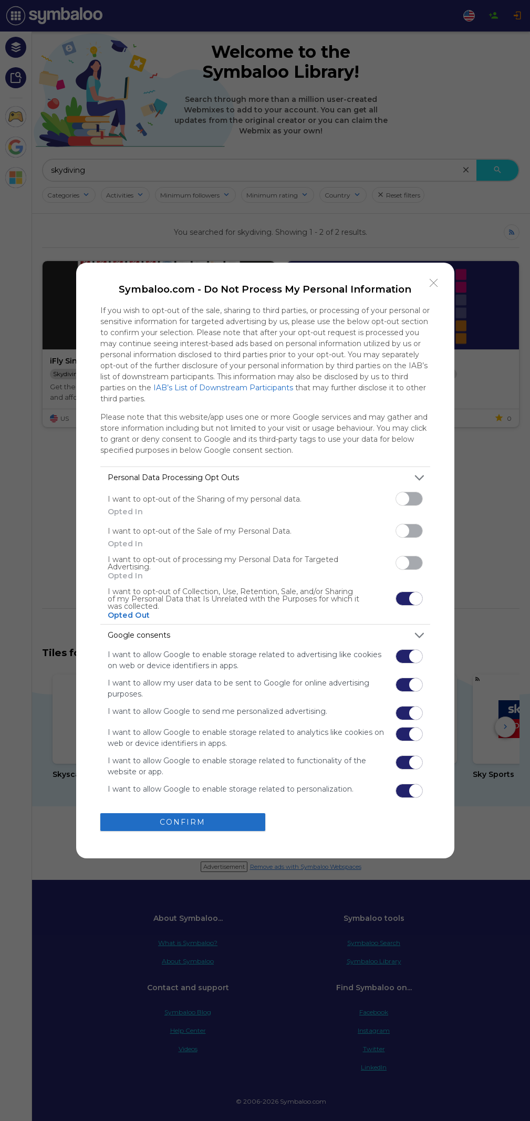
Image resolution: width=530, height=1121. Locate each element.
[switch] (409, 499)
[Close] (434, 283)
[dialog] (265, 560)
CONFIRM (182, 822)
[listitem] (265, 478)
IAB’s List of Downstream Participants (223, 387)
